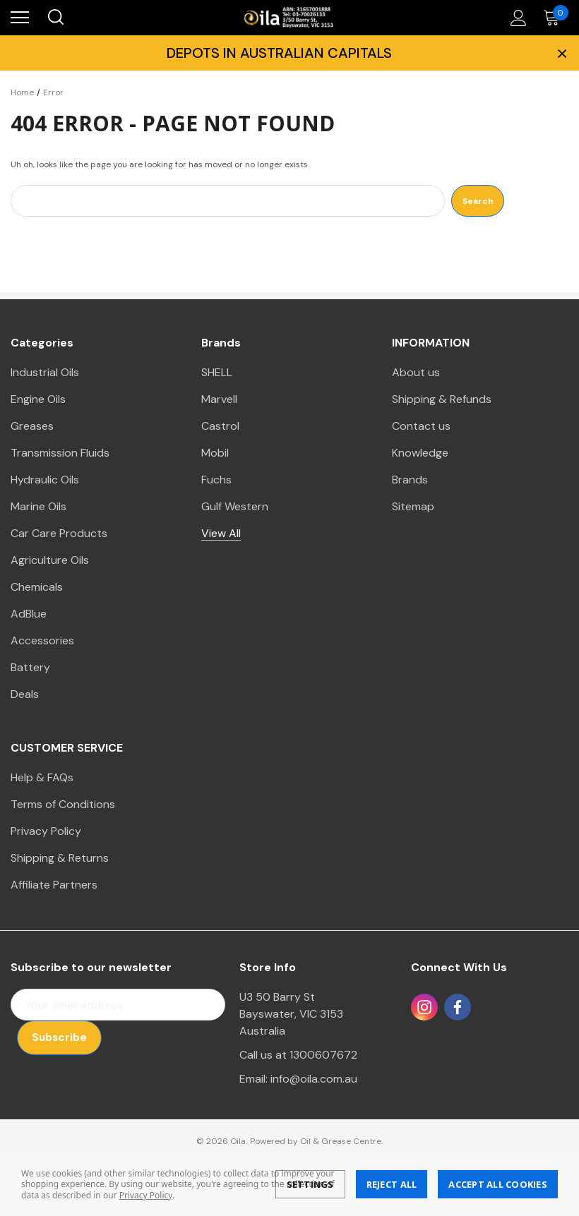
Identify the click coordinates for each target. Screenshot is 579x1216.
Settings (310, 1184)
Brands (410, 479)
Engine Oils (38, 399)
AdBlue (29, 613)
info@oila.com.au (313, 1078)
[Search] (55, 17)
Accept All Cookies (497, 1184)
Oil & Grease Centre (340, 1141)
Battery (30, 667)
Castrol (220, 426)
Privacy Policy (145, 1195)
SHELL (216, 372)
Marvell (219, 399)
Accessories (42, 640)
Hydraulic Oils (45, 479)
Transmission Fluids (60, 452)
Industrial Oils (45, 372)
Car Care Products (59, 533)
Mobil (215, 452)
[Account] (516, 17)
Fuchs (216, 479)
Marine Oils (38, 506)
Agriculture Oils (50, 560)
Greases (32, 426)
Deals (25, 694)
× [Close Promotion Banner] (560, 53)
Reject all (391, 1184)
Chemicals (37, 586)
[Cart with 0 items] (555, 17)
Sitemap (413, 506)
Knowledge (420, 452)
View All (221, 533)
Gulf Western (234, 506)
